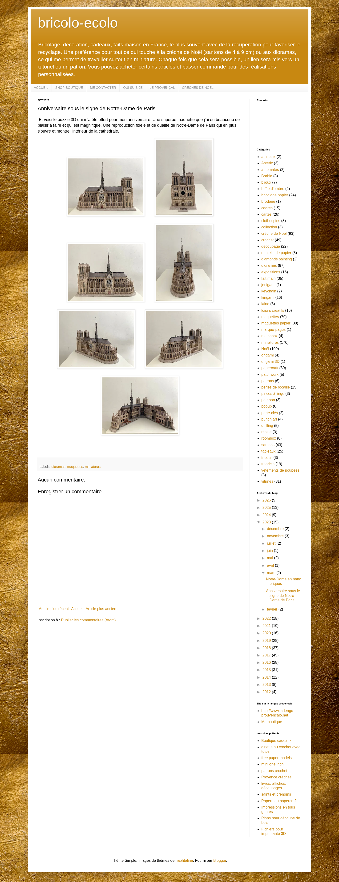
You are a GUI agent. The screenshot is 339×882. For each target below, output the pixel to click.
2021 (267, 626)
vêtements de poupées (280, 470)
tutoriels (267, 464)
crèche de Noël (274, 233)
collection (269, 227)
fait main (268, 278)
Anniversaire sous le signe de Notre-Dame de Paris (283, 595)
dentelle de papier (276, 253)
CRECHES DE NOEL (198, 87)
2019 (267, 641)
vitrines (267, 481)
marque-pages (273, 330)
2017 (267, 655)
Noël (265, 349)
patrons (267, 381)
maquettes (75, 467)
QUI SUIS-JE (132, 87)
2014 (267, 677)
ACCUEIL (41, 87)
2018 (267, 648)
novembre (276, 536)
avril (271, 565)
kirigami (267, 297)
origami (267, 355)
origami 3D (270, 362)
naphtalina (184, 860)
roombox (268, 438)
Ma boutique (271, 722)
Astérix (267, 163)
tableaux (268, 451)
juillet (272, 543)
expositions (270, 272)
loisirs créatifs (272, 310)
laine (265, 304)
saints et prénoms (276, 794)
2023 (267, 522)
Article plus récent (54, 609)
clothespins (270, 221)
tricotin (266, 458)
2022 (267, 618)
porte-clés (269, 413)
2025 (267, 508)
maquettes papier (276, 323)
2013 (267, 685)
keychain (268, 291)
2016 (267, 662)
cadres (267, 208)
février (272, 609)
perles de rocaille (275, 387)
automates (270, 170)
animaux (268, 157)
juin (270, 551)
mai (270, 558)
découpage (270, 246)
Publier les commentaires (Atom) (88, 620)
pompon (268, 400)
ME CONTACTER (103, 87)
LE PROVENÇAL (162, 87)
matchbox (269, 336)
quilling (267, 426)
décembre (276, 529)
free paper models (276, 758)
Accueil (77, 609)
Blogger (219, 860)
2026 (267, 500)
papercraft (269, 368)
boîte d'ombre (272, 189)
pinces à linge (272, 394)
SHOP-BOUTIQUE (69, 87)
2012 (267, 692)
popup (266, 406)
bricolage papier (274, 195)
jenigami (268, 285)
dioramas (58, 467)
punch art (269, 419)
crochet (267, 240)
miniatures (93, 467)
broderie (268, 201)
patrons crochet (274, 771)
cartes (266, 214)
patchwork (269, 374)
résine (266, 432)
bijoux (266, 182)
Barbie (266, 176)
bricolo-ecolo (78, 23)
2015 (267, 670)
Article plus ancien (101, 609)
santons (267, 445)
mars (271, 573)
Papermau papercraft (279, 801)
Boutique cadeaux (276, 741)
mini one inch (272, 764)
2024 (267, 515)
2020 (267, 633)
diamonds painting (276, 259)
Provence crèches (276, 777)
